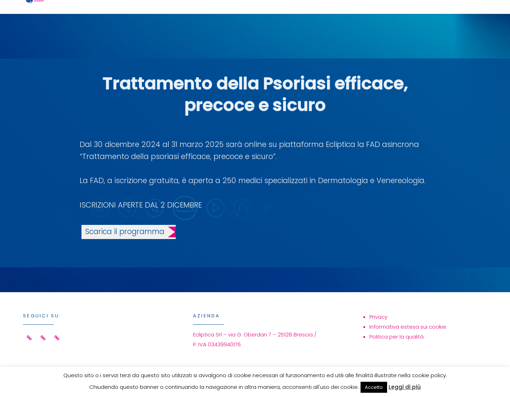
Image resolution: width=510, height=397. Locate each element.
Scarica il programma (124, 231)
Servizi (290, 16)
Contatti (446, 16)
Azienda (389, 16)
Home (244, 16)
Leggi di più (405, 387)
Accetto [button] (374, 387)
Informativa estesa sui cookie (407, 326)
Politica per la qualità (396, 336)
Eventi (338, 16)
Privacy (378, 317)
